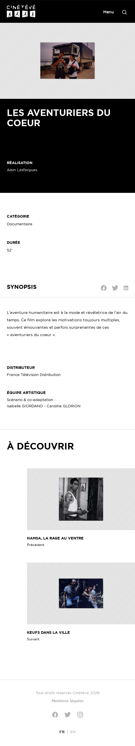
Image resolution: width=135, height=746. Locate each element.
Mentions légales (68, 701)
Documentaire (19, 224)
